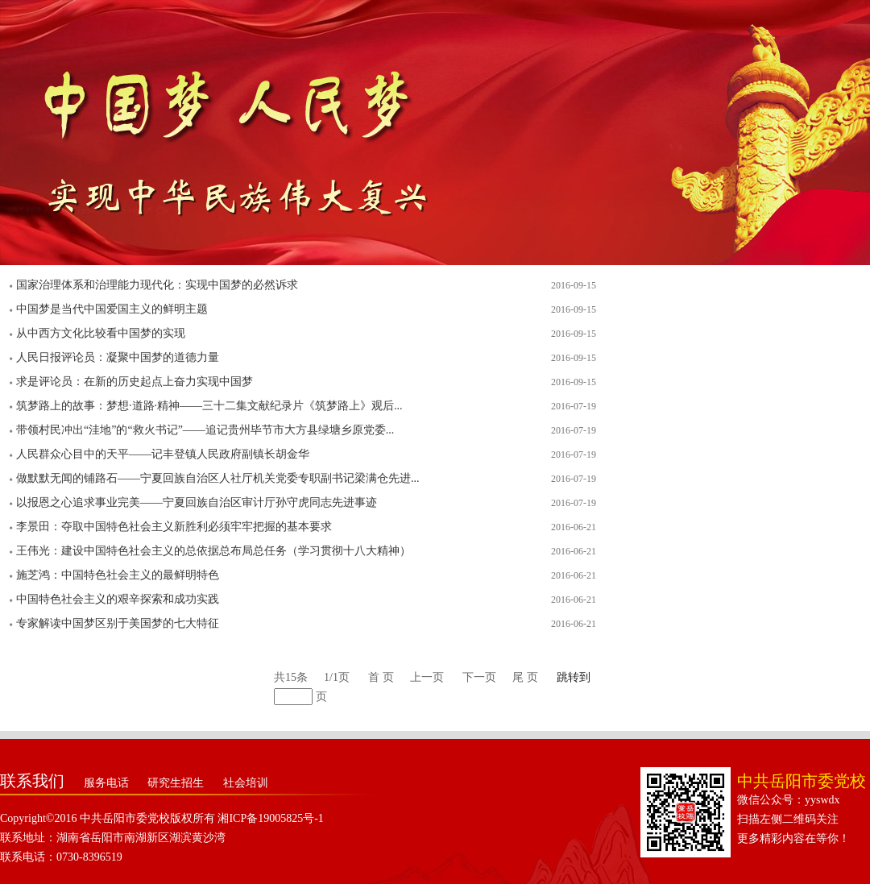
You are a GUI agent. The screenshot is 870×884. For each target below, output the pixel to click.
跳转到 (573, 677)
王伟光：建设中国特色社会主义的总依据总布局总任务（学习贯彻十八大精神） (213, 551)
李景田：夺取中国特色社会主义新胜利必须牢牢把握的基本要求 (174, 527)
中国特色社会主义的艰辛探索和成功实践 (117, 599)
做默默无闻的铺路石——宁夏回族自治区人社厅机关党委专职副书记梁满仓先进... (218, 478)
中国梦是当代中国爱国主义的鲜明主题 (112, 309)
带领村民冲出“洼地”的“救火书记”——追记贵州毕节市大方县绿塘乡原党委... (205, 430)
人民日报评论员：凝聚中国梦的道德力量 (117, 357)
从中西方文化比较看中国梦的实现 (100, 333)
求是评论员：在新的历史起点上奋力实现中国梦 (134, 382)
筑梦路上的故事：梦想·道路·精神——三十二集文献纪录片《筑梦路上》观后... (209, 406)
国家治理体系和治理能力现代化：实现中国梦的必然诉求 (157, 285)
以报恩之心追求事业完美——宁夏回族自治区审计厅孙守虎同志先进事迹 (196, 502)
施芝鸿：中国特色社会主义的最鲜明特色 (117, 575)
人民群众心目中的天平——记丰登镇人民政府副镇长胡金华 (162, 454)
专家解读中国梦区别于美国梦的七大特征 (117, 623)
